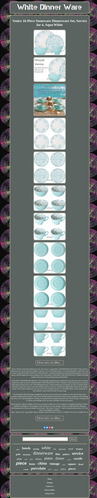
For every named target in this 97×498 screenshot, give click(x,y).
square (72, 464)
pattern (66, 454)
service (77, 453)
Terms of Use (49, 493)
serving (36, 449)
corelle (78, 458)
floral (80, 464)
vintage (54, 464)
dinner (59, 458)
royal (70, 448)
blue (57, 454)
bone (32, 464)
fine (54, 449)
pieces (72, 468)
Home (49, 479)
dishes (63, 469)
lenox (63, 465)
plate (19, 458)
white (46, 447)
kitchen (56, 469)
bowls (26, 448)
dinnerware (43, 453)
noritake (69, 459)
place (17, 449)
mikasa (38, 459)
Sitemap (50, 483)
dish (31, 459)
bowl (49, 469)
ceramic (25, 469)
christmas (27, 455)
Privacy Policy (50, 490)
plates (48, 458)
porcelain (38, 468)
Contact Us (50, 486)
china (42, 463)
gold (18, 454)
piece (21, 463)
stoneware (62, 449)
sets (26, 459)
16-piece (79, 449)
